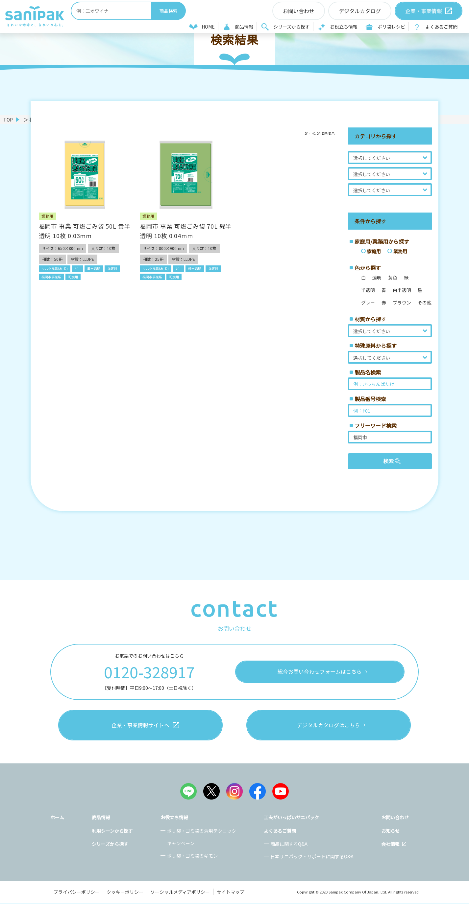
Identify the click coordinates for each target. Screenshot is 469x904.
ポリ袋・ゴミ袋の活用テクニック (201, 831)
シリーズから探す (291, 26)
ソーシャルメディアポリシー (180, 893)
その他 (425, 302)
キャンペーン (180, 844)
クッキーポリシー (125, 893)
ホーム (57, 818)
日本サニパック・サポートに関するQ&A (312, 857)
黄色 (392, 277)
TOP (8, 119)
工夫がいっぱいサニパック (291, 818)
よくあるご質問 (441, 26)
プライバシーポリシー (77, 893)
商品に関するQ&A (289, 845)
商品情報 (244, 26)
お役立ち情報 (344, 26)
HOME (208, 26)
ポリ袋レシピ (391, 26)
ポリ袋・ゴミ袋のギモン (192, 856)
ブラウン (402, 302)
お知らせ (390, 831)
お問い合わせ (395, 818)
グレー (368, 302)
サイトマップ (230, 893)
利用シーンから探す (112, 831)
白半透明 (402, 290)
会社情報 (390, 845)
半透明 (368, 290)
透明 (377, 277)
